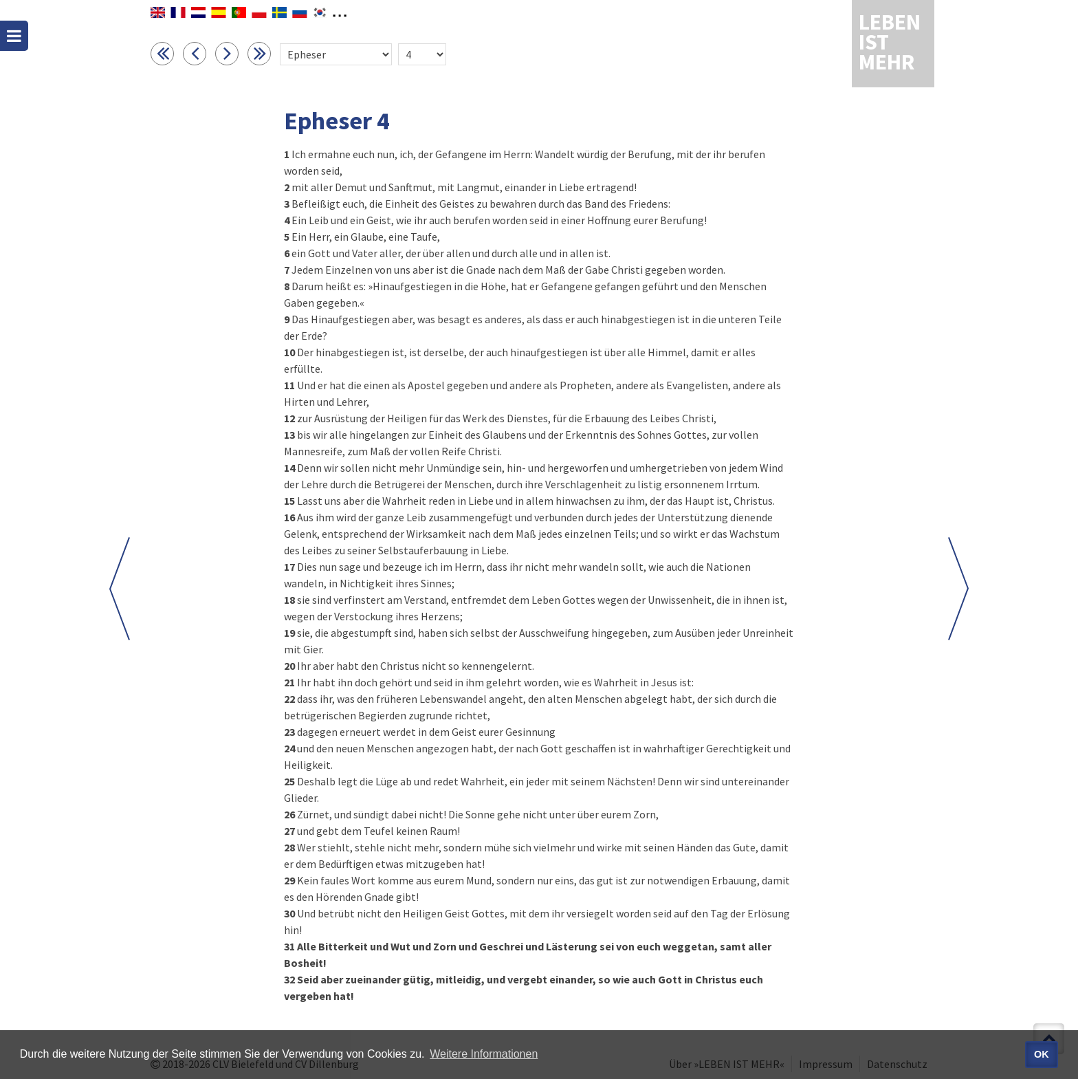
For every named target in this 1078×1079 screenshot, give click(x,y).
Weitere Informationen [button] (484, 1054)
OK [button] (1041, 1054)
